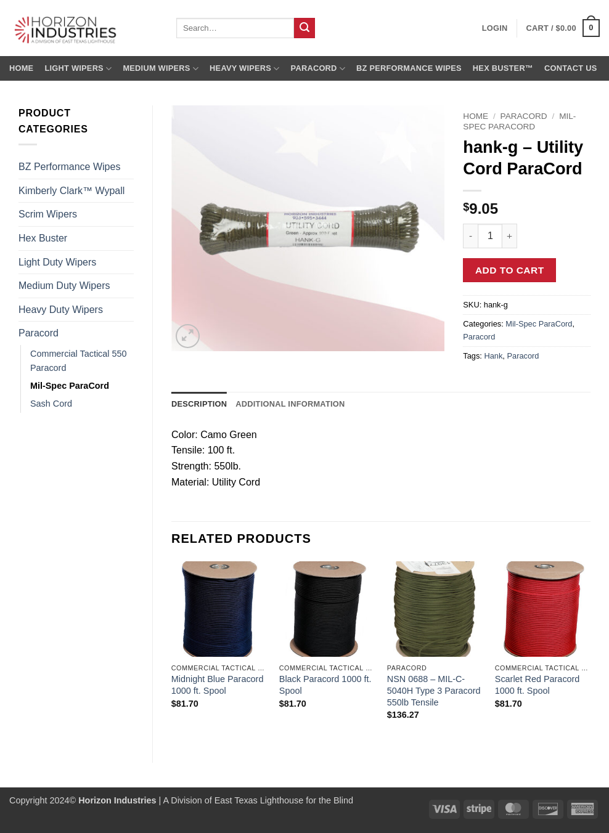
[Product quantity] (490, 236)
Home (21, 68)
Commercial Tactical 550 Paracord (78, 361)
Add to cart (509, 270)
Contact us (570, 68)
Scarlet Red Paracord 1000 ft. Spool (537, 685)
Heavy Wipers (244, 69)
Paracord (318, 69)
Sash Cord (51, 403)
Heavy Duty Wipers (60, 309)
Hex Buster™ (503, 68)
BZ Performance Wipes (409, 68)
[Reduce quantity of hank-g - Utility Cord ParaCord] (470, 236)
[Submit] (304, 28)
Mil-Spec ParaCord (69, 386)
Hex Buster (42, 238)
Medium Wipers (160, 69)
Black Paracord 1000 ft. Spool (325, 685)
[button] (563, 28)
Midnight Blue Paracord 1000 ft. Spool (217, 685)
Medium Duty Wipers (64, 285)
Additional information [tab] (290, 403)
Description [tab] (199, 403)
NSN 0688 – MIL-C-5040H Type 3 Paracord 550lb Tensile (434, 690)
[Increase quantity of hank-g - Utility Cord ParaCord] (509, 236)
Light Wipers (78, 69)
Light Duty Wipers (57, 262)
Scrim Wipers (47, 214)
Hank (493, 355)
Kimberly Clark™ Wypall (71, 190)
